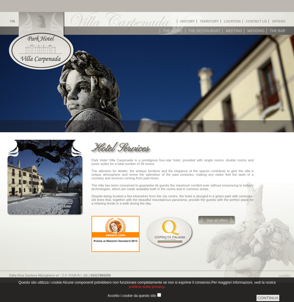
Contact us (256, 21)
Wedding (256, 31)
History (187, 21)
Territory (209, 21)
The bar (277, 31)
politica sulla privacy (146, 287)
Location (232, 21)
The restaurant (204, 31)
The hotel (173, 31)
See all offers (217, 220)
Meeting (234, 31)
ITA (12, 21)
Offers (278, 21)
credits (284, 276)
